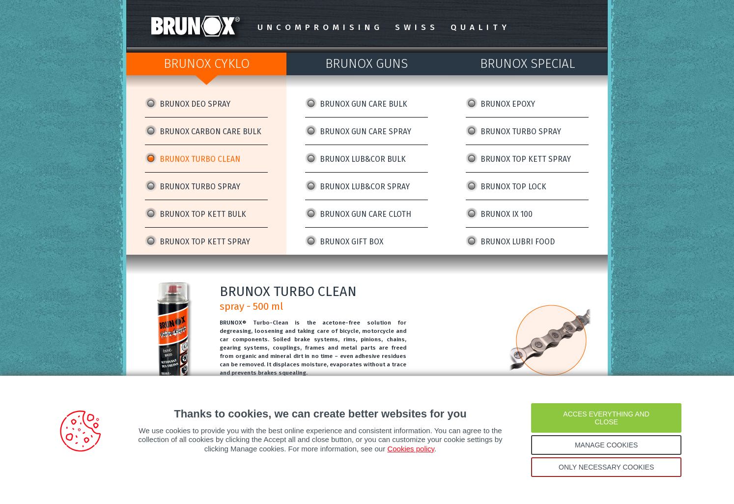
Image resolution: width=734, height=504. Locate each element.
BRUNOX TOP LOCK (513, 186)
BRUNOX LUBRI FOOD (517, 241)
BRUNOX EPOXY (507, 104)
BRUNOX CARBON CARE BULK (210, 131)
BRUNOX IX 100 (506, 214)
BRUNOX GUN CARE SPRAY (365, 131)
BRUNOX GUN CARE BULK (363, 104)
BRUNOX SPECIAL (527, 63)
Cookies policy (410, 449)
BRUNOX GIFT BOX (351, 241)
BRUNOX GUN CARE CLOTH (365, 214)
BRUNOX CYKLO (207, 63)
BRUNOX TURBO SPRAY (200, 186)
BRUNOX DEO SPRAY (195, 104)
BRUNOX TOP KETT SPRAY (205, 241)
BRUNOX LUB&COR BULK (363, 159)
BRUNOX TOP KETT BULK (203, 214)
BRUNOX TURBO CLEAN (200, 159)
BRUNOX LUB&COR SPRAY (365, 186)
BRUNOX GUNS (366, 63)
